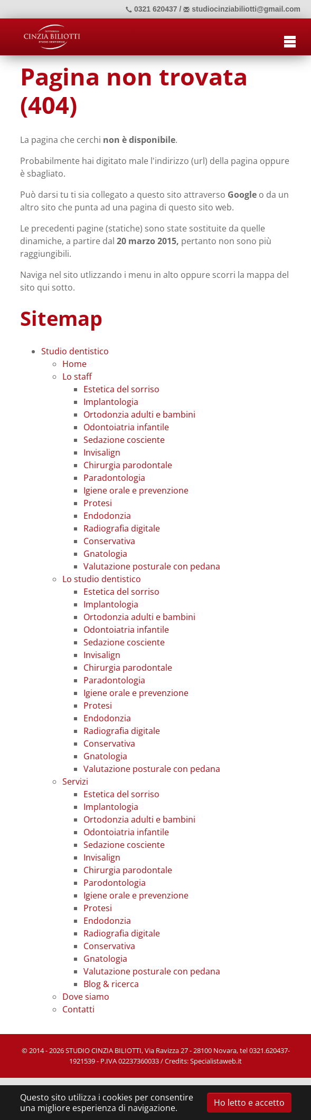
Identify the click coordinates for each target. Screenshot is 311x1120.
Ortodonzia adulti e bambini (139, 414)
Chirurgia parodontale (127, 465)
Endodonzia (107, 516)
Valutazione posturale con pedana (151, 566)
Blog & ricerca (111, 984)
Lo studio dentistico (101, 579)
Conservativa (109, 541)
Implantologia (110, 402)
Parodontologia (114, 883)
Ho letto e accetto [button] (249, 1102)
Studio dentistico (75, 351)
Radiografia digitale (121, 528)
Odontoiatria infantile (126, 427)
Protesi (97, 503)
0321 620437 (151, 9)
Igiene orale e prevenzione (136, 490)
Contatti (78, 1009)
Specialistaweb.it (216, 1061)
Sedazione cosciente (124, 440)
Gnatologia (105, 553)
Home (74, 364)
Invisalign (101, 452)
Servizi (75, 781)
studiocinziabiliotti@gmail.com (241, 9)
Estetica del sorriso (121, 389)
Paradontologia (114, 478)
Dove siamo (85, 996)
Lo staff (77, 376)
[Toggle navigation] (289, 40)
